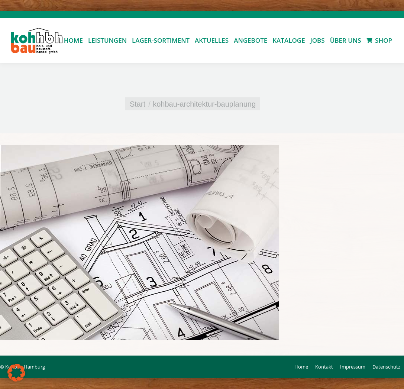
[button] (16, 372)
